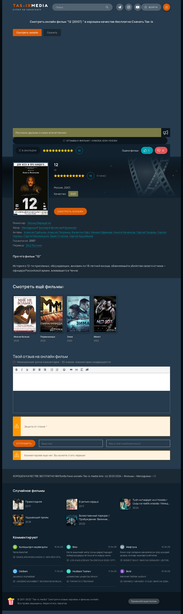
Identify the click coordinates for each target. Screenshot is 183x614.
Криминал (70, 227)
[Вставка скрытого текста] (87, 369)
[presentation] (87, 426)
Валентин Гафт (81, 232)
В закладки (27, 150)
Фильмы (129, 476)
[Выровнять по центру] (39, 369)
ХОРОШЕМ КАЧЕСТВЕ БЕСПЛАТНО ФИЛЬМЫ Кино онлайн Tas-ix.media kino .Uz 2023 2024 (67, 476)
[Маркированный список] (52, 369)
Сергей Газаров (146, 232)
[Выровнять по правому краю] (45, 369)
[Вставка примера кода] (76, 369)
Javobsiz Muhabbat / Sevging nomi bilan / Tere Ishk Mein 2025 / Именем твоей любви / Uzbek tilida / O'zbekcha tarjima (38, 581)
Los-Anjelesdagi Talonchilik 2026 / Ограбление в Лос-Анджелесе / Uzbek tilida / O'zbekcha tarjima (92, 560)
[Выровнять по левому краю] (34, 369)
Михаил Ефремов (101, 232)
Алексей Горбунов (35, 232)
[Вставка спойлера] (82, 369)
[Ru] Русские (34, 245)
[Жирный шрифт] (16, 369)
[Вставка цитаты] (71, 369)
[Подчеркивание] (27, 369)
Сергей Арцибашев (81, 236)
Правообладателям (144, 601)
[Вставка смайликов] (64, 369)
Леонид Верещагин (39, 223)
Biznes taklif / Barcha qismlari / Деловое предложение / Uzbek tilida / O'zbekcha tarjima (145, 560)
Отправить (24, 443)
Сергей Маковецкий (36, 236)
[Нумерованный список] (57, 369)
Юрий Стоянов (59, 236)
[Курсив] (21, 369)
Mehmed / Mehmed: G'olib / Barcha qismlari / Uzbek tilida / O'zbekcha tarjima (145, 581)
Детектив (56, 227)
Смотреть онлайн (70, 211)
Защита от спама (34, 426)
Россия (58, 187)
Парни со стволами (80, 581)
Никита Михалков (124, 232)
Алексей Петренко (59, 232)
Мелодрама (29, 227)
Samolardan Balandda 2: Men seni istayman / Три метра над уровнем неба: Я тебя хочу (38, 557)
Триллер (43, 227)
